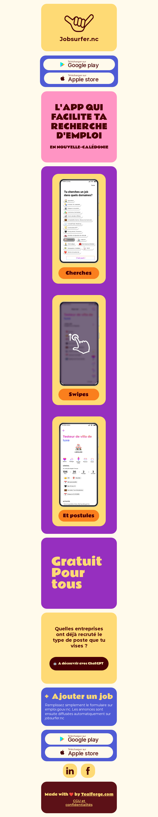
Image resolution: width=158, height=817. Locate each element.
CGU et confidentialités (79, 803)
